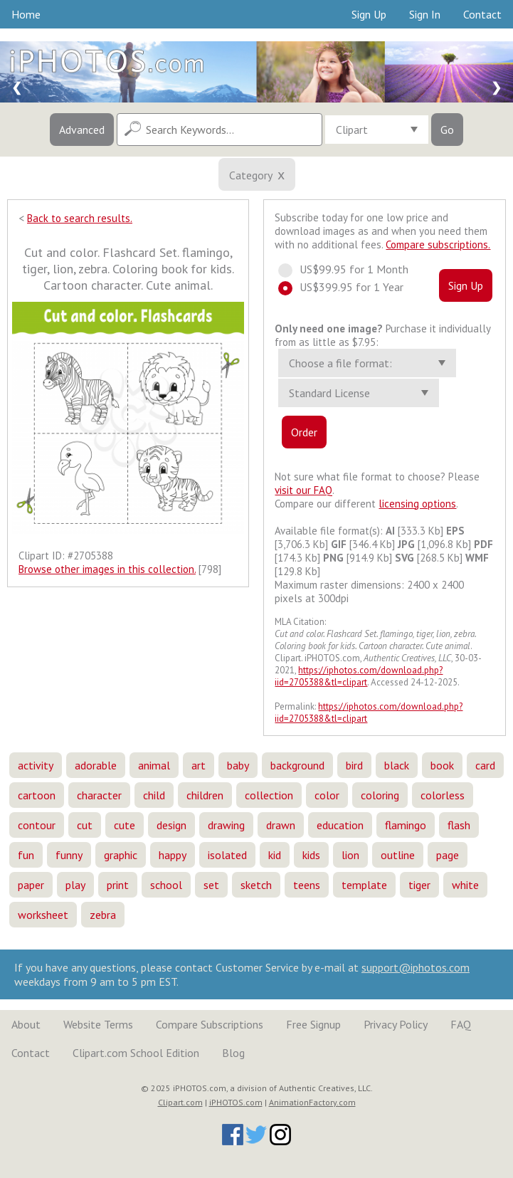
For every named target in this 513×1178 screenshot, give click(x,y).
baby (238, 765)
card (485, 765)
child (154, 795)
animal (154, 765)
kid (274, 855)
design (171, 825)
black (396, 765)
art (198, 765)
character (99, 795)
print (118, 885)
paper (31, 885)
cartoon (36, 795)
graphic (120, 855)
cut (84, 825)
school (166, 885)
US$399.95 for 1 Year (347, 287)
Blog (233, 1053)
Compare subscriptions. (438, 244)
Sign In (424, 14)
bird (354, 765)
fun (26, 855)
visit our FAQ (303, 490)
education (340, 825)
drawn (280, 825)
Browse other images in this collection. (107, 569)
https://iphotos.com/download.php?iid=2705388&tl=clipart (359, 676)
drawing (226, 825)
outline (398, 855)
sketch (256, 885)
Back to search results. (79, 218)
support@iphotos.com (415, 967)
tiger (419, 885)
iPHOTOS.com (236, 1102)
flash (459, 825)
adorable (96, 765)
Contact (482, 14)
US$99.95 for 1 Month (348, 269)
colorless (443, 795)
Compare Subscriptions (209, 1024)
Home (26, 14)
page (447, 855)
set (211, 885)
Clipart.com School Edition (136, 1053)
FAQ (460, 1024)
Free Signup (313, 1024)
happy (172, 855)
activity (35, 765)
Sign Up (368, 14)
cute (124, 825)
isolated (227, 855)
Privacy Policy (396, 1024)
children (204, 795)
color (326, 795)
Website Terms (98, 1024)
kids (311, 855)
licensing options (417, 503)
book (442, 765)
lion (350, 855)
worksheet (43, 915)
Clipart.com (180, 1102)
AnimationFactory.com (312, 1102)
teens (306, 885)
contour (36, 825)
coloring (380, 795)
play (75, 885)
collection (269, 795)
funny (69, 855)
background (297, 765)
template (364, 885)
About (26, 1024)
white (465, 885)
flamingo (405, 825)
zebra (103, 915)
